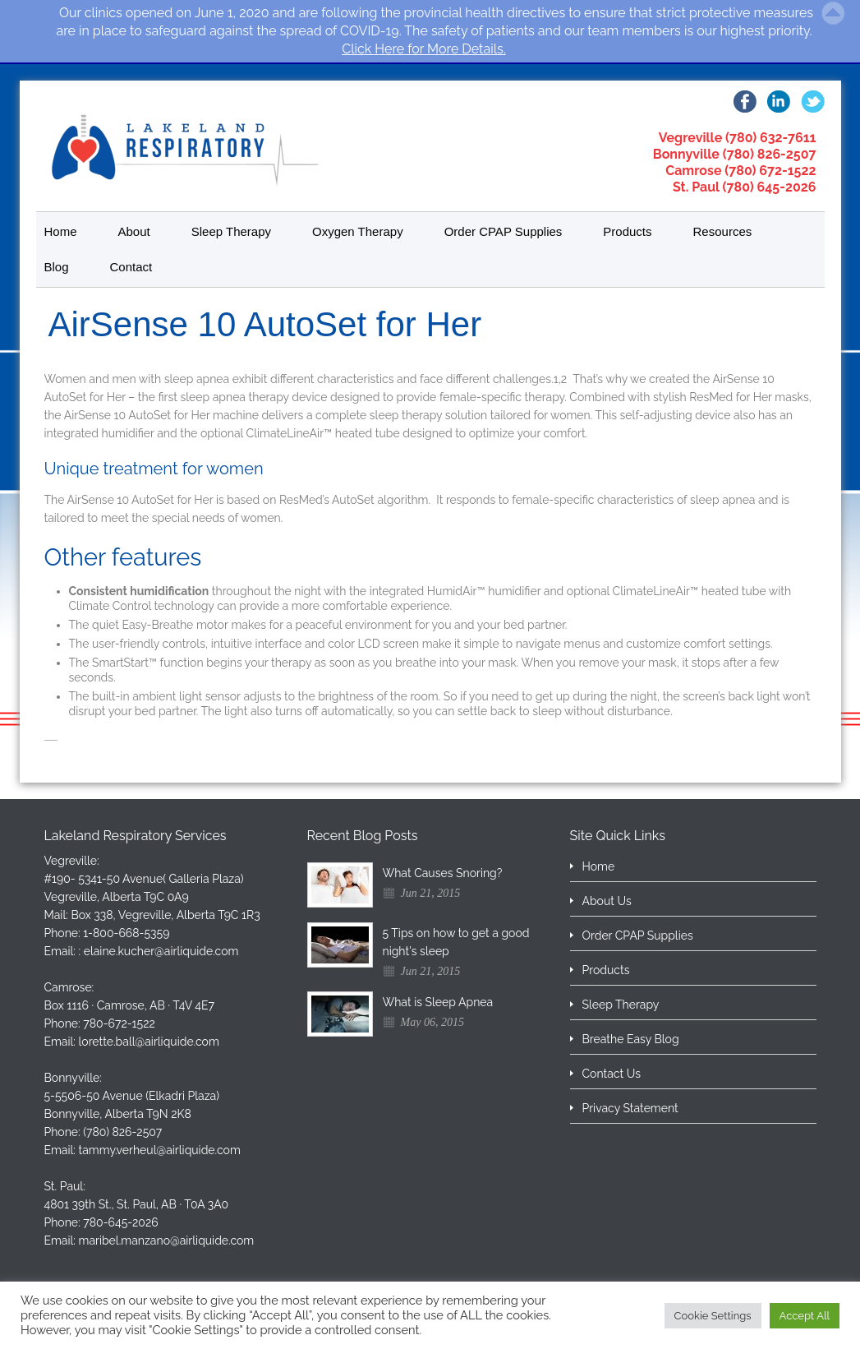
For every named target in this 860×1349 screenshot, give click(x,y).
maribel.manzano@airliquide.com (167, 1240)
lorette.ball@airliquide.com (149, 1041)
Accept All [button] (805, 1316)
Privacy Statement (630, 1108)
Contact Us (611, 1073)
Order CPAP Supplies (503, 231)
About (134, 231)
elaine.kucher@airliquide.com (161, 951)
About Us (607, 901)
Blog (56, 267)
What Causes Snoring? (443, 873)
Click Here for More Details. (424, 49)
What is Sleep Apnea (438, 1002)
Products (627, 231)
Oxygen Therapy (357, 231)
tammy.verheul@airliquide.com (160, 1150)
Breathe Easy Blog (630, 1039)
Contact (131, 267)
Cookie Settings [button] (713, 1316)
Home (60, 231)
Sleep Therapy (231, 231)
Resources (722, 231)
